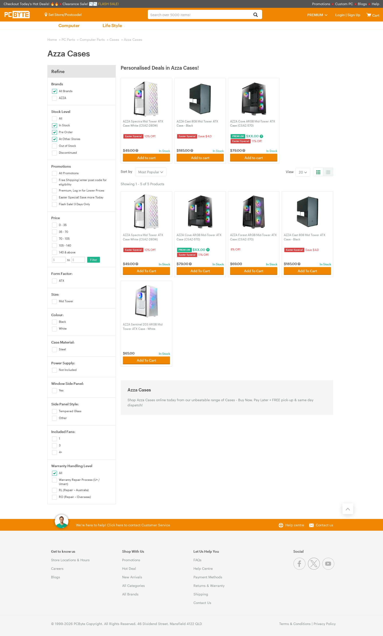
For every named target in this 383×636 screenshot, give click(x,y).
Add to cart (146, 158)
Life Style (112, 25)
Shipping (200, 594)
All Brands (130, 594)
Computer (69, 25)
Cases (114, 39)
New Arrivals (132, 577)
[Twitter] (315, 568)
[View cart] (368, 15)
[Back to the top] (347, 508)
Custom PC (344, 4)
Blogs (362, 4)
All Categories (133, 585)
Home (52, 39)
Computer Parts (92, 39)
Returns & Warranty (208, 585)
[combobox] (205, 14)
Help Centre (203, 568)
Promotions (321, 4)
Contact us (324, 525)
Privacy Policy (325, 624)
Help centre (294, 525)
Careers (57, 568)
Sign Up (353, 15)
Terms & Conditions (295, 624)
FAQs (197, 560)
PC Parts (68, 39)
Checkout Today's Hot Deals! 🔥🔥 (32, 4)
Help (375, 4)
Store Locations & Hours (70, 560)
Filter (93, 260)
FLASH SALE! (108, 4)
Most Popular (150, 172)
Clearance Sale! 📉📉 (80, 4)
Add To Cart (146, 271)
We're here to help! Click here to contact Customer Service (123, 525)
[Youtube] (329, 568)
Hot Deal (129, 568)
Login (340, 15)
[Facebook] (300, 568)
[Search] (255, 15)
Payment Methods (207, 577)
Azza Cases (133, 39)
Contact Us (202, 603)
